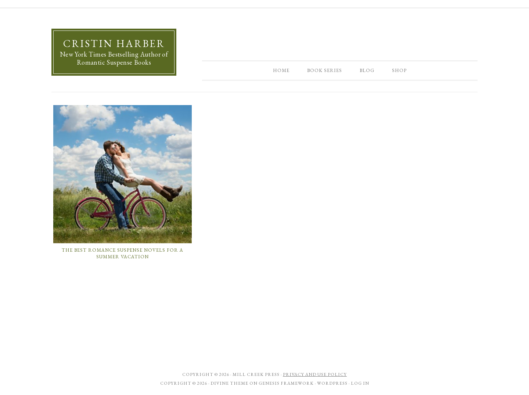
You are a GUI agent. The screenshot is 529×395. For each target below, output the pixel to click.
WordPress (332, 383)
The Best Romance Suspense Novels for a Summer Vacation (122, 253)
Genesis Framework (286, 383)
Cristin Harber (114, 43)
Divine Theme (229, 383)
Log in (360, 383)
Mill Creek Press (256, 374)
